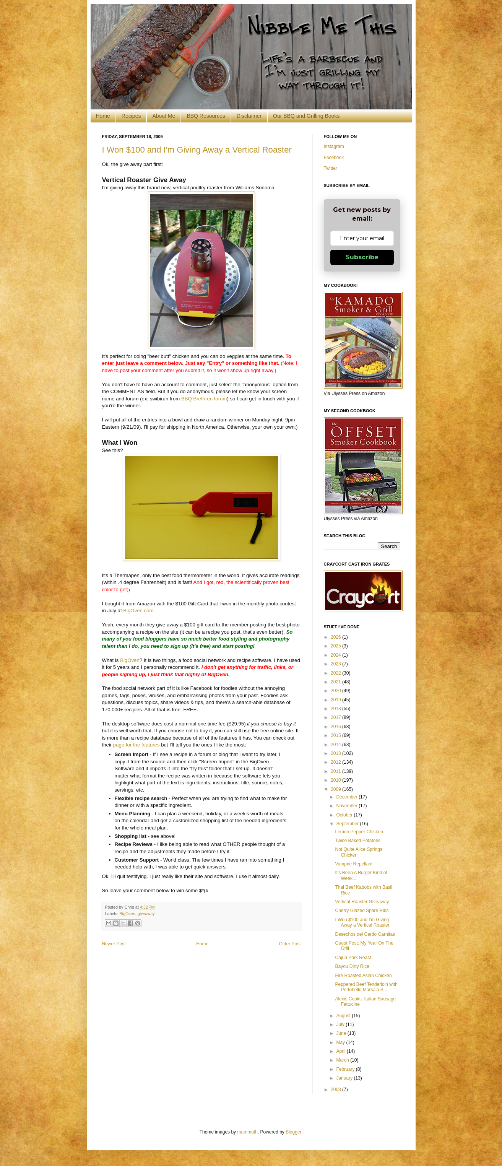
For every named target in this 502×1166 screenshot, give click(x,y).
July (341, 1024)
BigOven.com (138, 610)
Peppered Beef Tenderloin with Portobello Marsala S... (366, 987)
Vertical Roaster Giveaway (362, 901)
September (348, 823)
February (346, 1069)
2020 (336, 690)
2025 (336, 646)
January (345, 1078)
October (345, 815)
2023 (336, 664)
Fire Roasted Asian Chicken (363, 975)
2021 (336, 682)
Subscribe (362, 257)
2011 (336, 771)
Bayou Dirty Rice (352, 966)
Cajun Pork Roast (353, 957)
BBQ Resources (206, 116)
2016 (336, 726)
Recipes (131, 116)
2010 (336, 780)
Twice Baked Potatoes (357, 840)
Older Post (290, 943)
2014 (336, 744)
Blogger (293, 1132)
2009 (336, 789)
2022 (336, 673)
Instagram (334, 146)
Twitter (330, 168)
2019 (336, 700)
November (347, 805)
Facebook (334, 157)
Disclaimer (249, 116)
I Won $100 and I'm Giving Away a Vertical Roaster (197, 149)
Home (103, 116)
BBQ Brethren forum (204, 399)
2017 (336, 717)
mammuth (247, 1132)
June (341, 1033)
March (343, 1060)
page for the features (136, 745)
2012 (336, 762)
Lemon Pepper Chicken (359, 831)
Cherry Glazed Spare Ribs (361, 910)
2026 (336, 637)
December (347, 797)
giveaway (146, 913)
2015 (336, 735)
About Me (163, 116)
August (344, 1015)
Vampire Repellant (353, 864)
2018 (336, 708)
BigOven (130, 660)
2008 (336, 1089)
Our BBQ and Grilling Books (306, 116)
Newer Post (114, 943)
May (341, 1042)
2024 (336, 655)
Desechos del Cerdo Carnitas (365, 934)
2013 (336, 753)
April (341, 1051)
